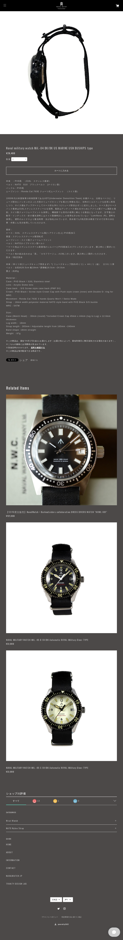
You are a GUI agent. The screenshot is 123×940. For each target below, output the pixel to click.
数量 (8, 159)
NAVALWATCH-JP (14, 876)
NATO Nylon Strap (15, 828)
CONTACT (11, 868)
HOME (8, 844)
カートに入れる (61, 171)
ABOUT (9, 852)
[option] (61, 72)
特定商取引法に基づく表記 (72, 917)
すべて (16, 801)
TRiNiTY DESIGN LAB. (16, 884)
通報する (34, 360)
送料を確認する (38, 348)
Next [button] (120, 73)
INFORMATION (13, 860)
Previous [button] (3, 73)
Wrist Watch (12, 820)
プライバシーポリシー (50, 917)
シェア (23, 360)
